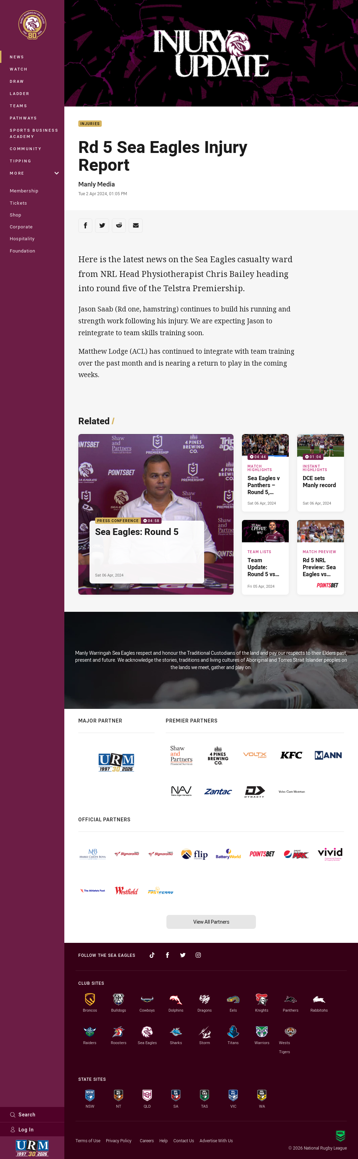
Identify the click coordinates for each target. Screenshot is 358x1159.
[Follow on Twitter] (183, 955)
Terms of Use (88, 1140)
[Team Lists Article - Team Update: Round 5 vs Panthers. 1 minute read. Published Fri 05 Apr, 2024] (265, 557)
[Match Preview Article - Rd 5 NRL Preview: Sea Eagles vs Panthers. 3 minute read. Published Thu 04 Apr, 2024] (320, 557)
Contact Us (183, 1140)
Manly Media (96, 184)
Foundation (22, 251)
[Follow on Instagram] (198, 955)
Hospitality (22, 238)
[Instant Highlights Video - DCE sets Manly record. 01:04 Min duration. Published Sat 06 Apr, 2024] (320, 472)
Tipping (20, 160)
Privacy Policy (118, 1140)
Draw (17, 81)
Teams (19, 105)
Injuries (90, 124)
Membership (24, 191)
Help (163, 1140)
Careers (147, 1140)
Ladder (20, 93)
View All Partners (211, 921)
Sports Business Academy (34, 133)
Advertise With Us (216, 1140)
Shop (15, 215)
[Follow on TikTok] (152, 955)
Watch (19, 69)
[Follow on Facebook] (167, 955)
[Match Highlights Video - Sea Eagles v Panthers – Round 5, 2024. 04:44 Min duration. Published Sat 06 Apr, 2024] (265, 472)
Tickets (18, 203)
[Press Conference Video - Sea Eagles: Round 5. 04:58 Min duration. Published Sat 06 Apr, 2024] (156, 514)
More (34, 173)
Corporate (21, 226)
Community (26, 148)
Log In (22, 1129)
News (17, 56)
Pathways (23, 117)
